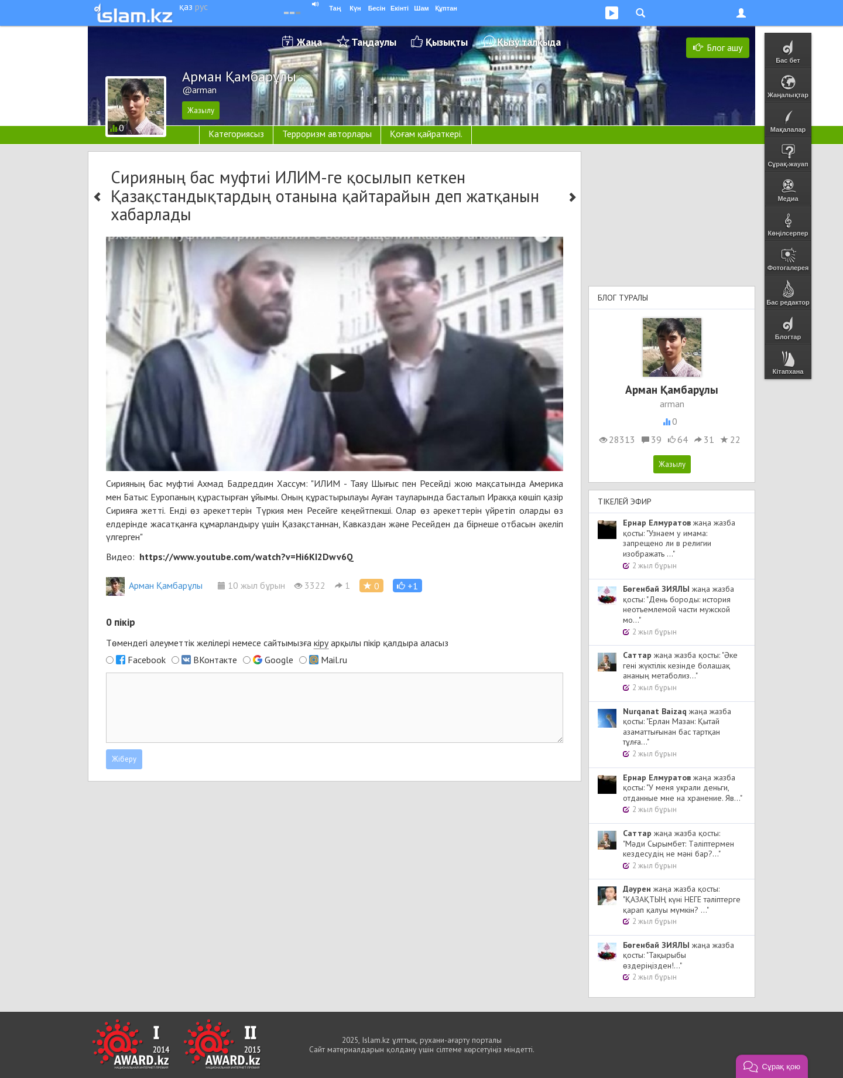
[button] (407, 585)
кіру (321, 643)
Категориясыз (236, 133)
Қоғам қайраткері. (426, 133)
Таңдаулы (373, 42)
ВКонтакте (215, 659)
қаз (186, 6)
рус (201, 6)
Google (279, 659)
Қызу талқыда (529, 42)
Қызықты (447, 42)
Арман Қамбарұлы (154, 585)
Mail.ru (334, 659)
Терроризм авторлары (327, 133)
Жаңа (309, 42)
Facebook (147, 659)
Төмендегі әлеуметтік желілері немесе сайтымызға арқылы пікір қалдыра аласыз (277, 643)
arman (672, 404)
